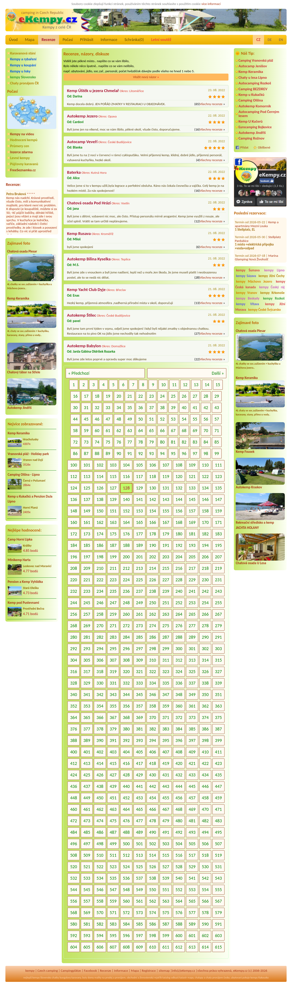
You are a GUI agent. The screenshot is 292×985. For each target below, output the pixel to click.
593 (86, 935)
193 (192, 545)
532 (73, 878)
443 (165, 786)
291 (218, 637)
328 (73, 683)
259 (113, 614)
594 (99, 935)
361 (192, 706)
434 (205, 775)
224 (126, 579)
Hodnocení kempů (23, 140)
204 (179, 556)
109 (192, 465)
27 (195, 396)
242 (205, 591)
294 (99, 648)
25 (173, 396)
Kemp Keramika (18, 298)
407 (165, 752)
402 (99, 752)
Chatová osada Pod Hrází (89, 202)
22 (140, 396)
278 (205, 625)
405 (139, 752)
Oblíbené (264, 147)
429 (139, 775)
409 (192, 752)
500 (126, 843)
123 (218, 476)
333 (139, 683)
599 (165, 935)
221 (86, 579)
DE (270, 40)
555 (218, 889)
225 (139, 579)
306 (99, 660)
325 (192, 671)
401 (86, 752)
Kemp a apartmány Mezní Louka (256, 218)
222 (99, 579)
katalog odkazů (170, 977)
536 (126, 878)
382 (152, 729)
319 (113, 671)
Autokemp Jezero (82, 116)
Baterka (74, 172)
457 (192, 797)
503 (165, 843)
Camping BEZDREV (252, 89)
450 (99, 797)
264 (179, 614)
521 (86, 866)
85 (216, 442)
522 (99, 866)
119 (165, 476)
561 (139, 901)
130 (152, 488)
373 (192, 717)
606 (99, 947)
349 (192, 694)
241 (192, 591)
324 (179, 671)
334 (152, 683)
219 (218, 568)
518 (205, 855)
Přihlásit (86, 39)
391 (113, 740)
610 (152, 947)
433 (192, 775)
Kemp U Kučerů (250, 121)
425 (86, 775)
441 (139, 786)
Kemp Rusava (79, 233)
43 (216, 407)
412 (73, 763)
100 (73, 465)
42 (205, 407)
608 (126, 947)
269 (86, 625)
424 (73, 775)
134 (205, 488)
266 (205, 614)
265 (192, 614)
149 (86, 511)
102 (99, 465)
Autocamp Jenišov (252, 66)
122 (205, 476)
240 (179, 591)
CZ (258, 39)
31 (86, 407)
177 (139, 533)
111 (218, 465)
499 (113, 843)
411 (218, 752)
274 (152, 625)
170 (205, 522)
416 (126, 763)
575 (165, 912)
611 (165, 947)
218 (205, 568)
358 (152, 706)
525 (139, 866)
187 (113, 545)
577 (192, 912)
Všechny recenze (211, 104)
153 (139, 511)
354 (99, 706)
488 (126, 832)
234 (99, 591)
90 (118, 453)
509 (86, 855)
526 (152, 866)
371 (165, 717)
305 (86, 660)
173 (86, 533)
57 (216, 419)
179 (165, 533)
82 (184, 442)
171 (218, 522)
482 (205, 820)
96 (184, 453)
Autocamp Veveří (82, 141)
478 (152, 820)
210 (99, 568)
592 (73, 935)
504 (179, 843)
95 (173, 453)
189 (139, 545)
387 (218, 729)
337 (192, 683)
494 (205, 832)
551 (165, 889)
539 (165, 878)
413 (86, 763)
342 (99, 694)
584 (126, 924)
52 (162, 419)
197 (86, 556)
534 (99, 878)
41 (195, 407)
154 (152, 511)
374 (205, 717)
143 (165, 499)
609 (139, 947)
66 (162, 430)
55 (195, 419)
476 (126, 820)
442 (152, 786)
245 (86, 602)
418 (152, 763)
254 (205, 602)
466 (152, 809)
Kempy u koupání (23, 65)
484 (73, 832)
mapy (190, 977)
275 (165, 625)
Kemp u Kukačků (251, 94)
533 (86, 878)
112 (73, 476)
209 (86, 568)
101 (86, 465)
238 (152, 591)
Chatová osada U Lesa (251, 563)
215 (165, 568)
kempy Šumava (248, 270)
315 (218, 660)
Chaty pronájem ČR (24, 83)
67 (173, 430)
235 (113, 591)
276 (179, 625)
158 (205, 511)
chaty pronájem (214, 977)
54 (184, 419)
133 (192, 488)
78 (140, 442)
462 (99, 809)
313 (192, 660)
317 (86, 671)
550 (152, 889)
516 (179, 855)
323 (165, 671)
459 (218, 797)
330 (99, 683)
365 (86, 717)
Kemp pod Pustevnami (23, 603)
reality (97, 977)
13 (196, 384)
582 (99, 924)
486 (99, 832)
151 (113, 511)
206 (205, 556)
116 (126, 476)
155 (165, 511)
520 (73, 866)
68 (184, 430)
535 (113, 878)
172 (73, 533)
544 (73, 889)
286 (152, 637)
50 (140, 419)
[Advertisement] (260, 652)
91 (129, 453)
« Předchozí (78, 373)
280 (73, 637)
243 (218, 591)
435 (218, 775)
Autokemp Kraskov (249, 487)
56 (205, 419)
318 (99, 671)
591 (218, 924)
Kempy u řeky (20, 71)
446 (205, 786)
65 (151, 430)
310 (152, 660)
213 (139, 568)
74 (97, 442)
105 (139, 465)
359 (165, 706)
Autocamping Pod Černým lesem (258, 113)
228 (179, 579)
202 (152, 556)
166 (152, 522)
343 (113, 694)
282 (99, 637)
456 (179, 797)
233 (86, 591)
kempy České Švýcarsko (264, 310)
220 (73, 579)
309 (139, 660)
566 (205, 901)
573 (139, 912)
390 (99, 740)
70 (205, 430)
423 (218, 763)
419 (165, 763)
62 (118, 430)
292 (73, 648)
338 (205, 683)
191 (165, 545)
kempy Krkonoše (272, 293)
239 (165, 591)
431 (165, 775)
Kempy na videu (22, 134)
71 (216, 430)
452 (126, 797)
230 (205, 579)
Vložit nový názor (146, 77)
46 (97, 419)
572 (126, 912)
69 (195, 430)
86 (75, 453)
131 (165, 488)
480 (179, 820)
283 (113, 637)
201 (139, 556)
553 (192, 889)
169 (192, 522)
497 (86, 843)
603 (218, 935)
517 (192, 855)
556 (73, 901)
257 (86, 614)
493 (192, 832)
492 (179, 832)
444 (179, 786)
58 (75, 430)
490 (152, 832)
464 (126, 809)
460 (73, 809)
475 (113, 820)
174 (99, 533)
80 (162, 442)
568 (73, 912)
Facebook (90, 971)
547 (113, 889)
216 (179, 568)
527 (165, 866)
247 (113, 602)
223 (113, 579)
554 (205, 889)
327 (218, 671)
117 (139, 476)
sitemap (164, 971)
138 (99, 499)
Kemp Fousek (245, 452)
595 (113, 935)
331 (113, 683)
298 (152, 648)
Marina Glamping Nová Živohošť (256, 252)
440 (126, 786)
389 (86, 740)
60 (97, 430)
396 (179, 740)
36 (140, 407)
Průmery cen (19, 146)
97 (195, 453)
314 (205, 660)
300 (179, 648)
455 (165, 797)
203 (165, 556)
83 (195, 442)
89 (108, 453)
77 (129, 442)
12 (185, 384)
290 (205, 637)
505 (192, 843)
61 (108, 430)
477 (139, 820)
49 (129, 419)
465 (139, 809)
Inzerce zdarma (21, 152)
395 (165, 740)
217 (192, 568)
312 (179, 660)
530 (205, 866)
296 (126, 648)
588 (179, 924)
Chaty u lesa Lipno (252, 77)
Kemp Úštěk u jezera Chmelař (93, 90)
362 (205, 706)
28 (205, 396)
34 (118, 407)
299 (165, 648)
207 (218, 556)
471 (218, 809)
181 (192, 533)
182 (205, 533)
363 (218, 706)
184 (73, 545)
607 (113, 947)
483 (218, 820)
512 (126, 855)
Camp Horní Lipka (20, 539)
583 (113, 924)
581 (86, 924)
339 (218, 683)
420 (179, 763)
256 (73, 614)
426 (99, 775)
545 (86, 889)
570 (99, 912)
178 (152, 533)
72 (75, 442)
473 (86, 820)
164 (126, 522)
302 (205, 648)
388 (73, 740)
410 (205, 752)
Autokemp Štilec (81, 315)
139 (113, 499)
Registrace (149, 971)
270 (99, 625)
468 (179, 809)
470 (205, 809)
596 (126, 935)
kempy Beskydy (247, 298)
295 (113, 648)
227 (165, 579)
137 (86, 499)
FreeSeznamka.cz (23, 170)
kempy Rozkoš (274, 298)
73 (86, 442)
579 (218, 912)
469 (192, 809)
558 (99, 901)
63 (129, 430)
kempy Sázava (246, 276)
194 (205, 545)
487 (113, 832)
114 (99, 476)
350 (205, 694)
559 (113, 901)
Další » (218, 373)
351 (218, 694)
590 (205, 924)
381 (139, 729)
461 (86, 809)
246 (99, 602)
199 (113, 556)
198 (99, 556)
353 (86, 706)
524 (126, 866)
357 (139, 706)
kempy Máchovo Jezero (254, 281)
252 (179, 602)
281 (86, 637)
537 (139, 878)
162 (99, 522)
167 (165, 522)
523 (113, 866)
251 (165, 602)
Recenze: (13, 184)
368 (126, 717)
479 (165, 820)
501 (139, 843)
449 (86, 797)
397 (192, 740)
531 (218, 866)
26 (184, 396)
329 (86, 683)
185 (86, 545)
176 (126, 533)
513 (139, 855)
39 (173, 407)
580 (73, 924)
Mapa (29, 39)
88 (97, 453)
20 (118, 396)
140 (126, 499)
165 (139, 522)
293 (86, 648)
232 (73, 591)
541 (192, 878)
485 (86, 832)
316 (73, 671)
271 (113, 625)
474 (99, 820)
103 (113, 465)
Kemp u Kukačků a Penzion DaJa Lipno (30, 499)
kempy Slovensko (23, 77)
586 (152, 924)
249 (139, 602)
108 (179, 465)
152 (126, 511)
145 (192, 499)
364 (73, 717)
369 (139, 717)
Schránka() (134, 39)
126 (99, 488)
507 (218, 843)
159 (218, 511)
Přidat (244, 147)
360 (179, 706)
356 (126, 706)
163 (113, 522)
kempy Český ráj (272, 287)
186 (99, 545)
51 (151, 419)
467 (165, 809)
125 (86, 488)
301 (192, 648)
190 (152, 545)
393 (139, 740)
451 (113, 797)
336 (179, 683)
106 (152, 465)
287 (165, 637)
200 (126, 556)
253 (192, 602)
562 (152, 901)
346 (152, 694)
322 (152, 671)
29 (216, 396)
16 (75, 396)
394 (152, 740)
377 (86, 729)
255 (218, 602)
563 (165, 901)
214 (152, 568)
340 (73, 694)
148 (73, 511)
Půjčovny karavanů (24, 164)
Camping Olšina (250, 100)
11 (174, 384)
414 (99, 763)
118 (152, 476)
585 (139, 924)
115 (113, 476)
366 (99, 717)
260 (126, 614)
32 (97, 407)
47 (108, 419)
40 (184, 407)
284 (126, 637)
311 (165, 660)
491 (165, 832)
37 (151, 407)
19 (108, 396)
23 (151, 396)
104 (126, 465)
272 (126, 625)
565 (192, 901)
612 (179, 947)
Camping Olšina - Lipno (24, 475)
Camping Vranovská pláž (255, 60)
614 (205, 947)
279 (218, 625)
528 (179, 866)
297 (139, 648)
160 (73, 522)
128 (126, 488)
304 (73, 660)
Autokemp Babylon (84, 345)
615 (218, 947)
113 (86, 476)
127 (113, 488)
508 (73, 855)
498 (99, 843)
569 (86, 912)
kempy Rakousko (259, 977)
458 (205, 797)
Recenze (48, 39)
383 (165, 729)
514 (152, 855)
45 (86, 419)
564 (179, 901)
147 (218, 499)
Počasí (68, 39)
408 (179, 752)
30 (75, 407)
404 (126, 752)
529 (192, 866)
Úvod (13, 39)
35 (129, 407)
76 (118, 442)
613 (192, 947)
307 (113, 660)
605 (86, 947)
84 (205, 442)
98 (205, 453)
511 (113, 855)
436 (73, 786)
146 (205, 499)
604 (73, 947)
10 (163, 384)
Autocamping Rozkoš (254, 83)
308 (126, 660)
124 (73, 488)
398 (205, 740)
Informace (108, 39)
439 (113, 786)
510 (99, 855)
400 (73, 752)
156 (179, 511)
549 (139, 889)
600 (179, 935)
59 (86, 430)
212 (126, 568)
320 (126, 671)
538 (152, 878)
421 (192, 763)
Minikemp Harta (19, 560)
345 (139, 694)
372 (179, 717)
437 (86, 786)
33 (108, 407)
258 (99, 614)
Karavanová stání (23, 53)
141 (139, 499)
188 (126, 545)
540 (179, 878)
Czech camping (47, 971)
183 (218, 533)
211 (113, 568)
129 (139, 488)
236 (126, 591)
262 (152, 614)
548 (126, 889)
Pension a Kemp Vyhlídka (25, 582)
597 (139, 935)
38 (162, 407)
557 (86, 901)
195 (218, 545)
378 (99, 729)
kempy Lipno (274, 270)
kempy (29, 971)
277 (192, 625)
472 (73, 820)
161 (86, 522)
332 (126, 683)
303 (218, 648)
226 (152, 579)
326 (205, 671)
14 (207, 384)
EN (281, 40)
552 (179, 889)
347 (165, 694)
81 (173, 442)
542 (205, 878)
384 (179, 729)
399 (218, 740)
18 (97, 396)
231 (218, 579)
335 (165, 683)
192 (179, 545)
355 (113, 706)
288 (179, 637)
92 (140, 453)
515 (165, 855)
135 (218, 488)
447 (218, 786)
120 (179, 476)
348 (179, 694)
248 (126, 602)
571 (113, 912)
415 (113, 763)
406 (152, 752)
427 (113, 775)
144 (179, 499)
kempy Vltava (247, 304)
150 (99, 511)
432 (179, 775)
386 (205, 729)
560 (126, 901)
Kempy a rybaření (23, 59)
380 (126, 729)
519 (218, 855)
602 (205, 935)
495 (218, 832)
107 (165, 465)
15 (218, 384)
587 (165, 924)
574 (152, 912)
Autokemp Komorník (254, 106)
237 (139, 591)
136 (73, 499)
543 (218, 878)
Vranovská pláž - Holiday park (28, 454)
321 (139, 671)
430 (152, 775)
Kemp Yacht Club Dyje (86, 289)
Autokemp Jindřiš (19, 408)
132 (179, 488)
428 (126, 775)
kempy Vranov (246, 293)
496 (73, 843)
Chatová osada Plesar (22, 251)
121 (192, 476)
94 (162, 453)
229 (192, 579)
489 (139, 832)
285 (139, 637)
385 (192, 729)
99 (216, 453)
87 (86, 453)
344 (126, 694)
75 (108, 442)
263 (165, 614)
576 (179, 912)
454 (152, 797)
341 (86, 694)
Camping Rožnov (251, 138)
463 (113, 809)
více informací (211, 4)
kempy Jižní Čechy (272, 276)
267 (218, 614)
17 (86, 396)
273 (139, 625)
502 (152, 843)
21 (129, 396)
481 (192, 820)
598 (152, 935)
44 (75, 419)
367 (113, 717)
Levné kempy (20, 158)
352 (73, 706)
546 (99, 889)
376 (73, 729)
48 (118, 419)
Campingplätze (71, 971)
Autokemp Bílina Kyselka (89, 258)
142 (152, 499)
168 (179, 522)
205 (192, 556)
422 (205, 763)
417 (139, 763)
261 (139, 614)
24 (162, 396)
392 (126, 740)
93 (151, 453)
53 (173, 419)
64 (140, 430)
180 (179, 533)
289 (192, 637)
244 (73, 602)
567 (218, 901)
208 (73, 568)
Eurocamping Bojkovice (254, 127)
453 (139, 797)
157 (192, 511)
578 (205, 912)
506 (205, 843)
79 (151, 442)
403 (113, 752)
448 (73, 797)
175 (113, 533)
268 (73, 625)
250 (152, 602)
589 (192, 924)
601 (192, 935)
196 (73, 556)
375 (218, 717)
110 (205, 465)
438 (99, 786)
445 (192, 786)
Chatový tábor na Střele (23, 372)
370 (152, 717)
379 (113, 729)
